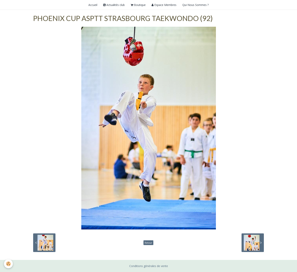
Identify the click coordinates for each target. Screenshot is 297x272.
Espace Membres (164, 5)
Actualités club (114, 5)
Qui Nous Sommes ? (195, 5)
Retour (148, 242)
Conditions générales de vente (148, 266)
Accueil (92, 5)
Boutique (138, 5)
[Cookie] (8, 263)
